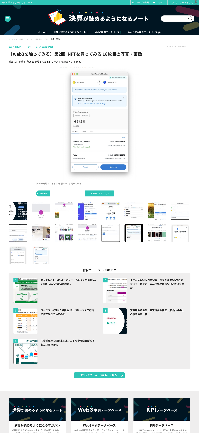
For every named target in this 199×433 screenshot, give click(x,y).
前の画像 (43, 193)
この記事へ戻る (99, 193)
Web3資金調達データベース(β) (158, 32)
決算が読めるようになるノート (63, 32)
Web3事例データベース (111, 32)
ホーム (26, 32)
